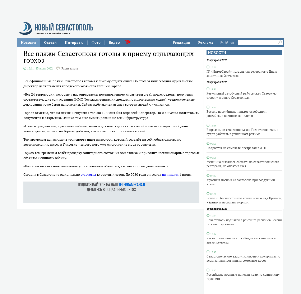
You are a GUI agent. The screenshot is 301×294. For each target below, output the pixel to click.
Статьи (50, 42)
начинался (170, 174)
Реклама (205, 42)
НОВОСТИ (217, 52)
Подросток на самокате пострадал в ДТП (236, 148)
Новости (28, 42)
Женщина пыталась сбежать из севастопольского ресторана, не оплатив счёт (243, 164)
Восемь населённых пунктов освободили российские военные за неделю (237, 113)
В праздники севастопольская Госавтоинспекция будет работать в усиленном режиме (242, 131)
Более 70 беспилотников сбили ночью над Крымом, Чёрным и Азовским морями (244, 200)
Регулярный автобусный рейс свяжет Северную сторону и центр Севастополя (242, 95)
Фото (96, 42)
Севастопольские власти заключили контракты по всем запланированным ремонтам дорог (243, 258)
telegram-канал (132, 185)
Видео (114, 42)
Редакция (181, 42)
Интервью (74, 42)
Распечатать (69, 68)
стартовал (88, 174)
